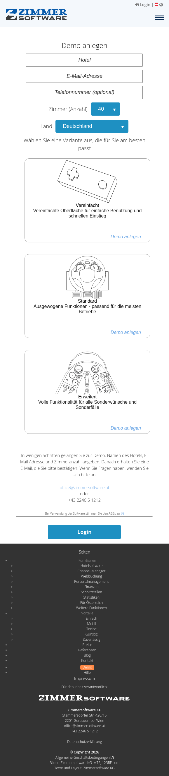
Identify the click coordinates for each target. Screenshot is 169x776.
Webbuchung (91, 576)
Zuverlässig (91, 639)
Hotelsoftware (92, 565)
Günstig (91, 634)
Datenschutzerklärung (84, 741)
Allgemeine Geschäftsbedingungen (84, 757)
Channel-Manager (92, 570)
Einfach (91, 618)
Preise (87, 644)
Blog (87, 655)
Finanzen (91, 586)
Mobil (91, 623)
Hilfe (87, 672)
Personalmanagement (91, 581)
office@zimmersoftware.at (84, 487)
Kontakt (87, 660)
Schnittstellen (91, 592)
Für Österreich (91, 602)
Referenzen (87, 649)
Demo (87, 667)
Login (142, 4)
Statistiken (91, 597)
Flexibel (91, 628)
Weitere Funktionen (91, 607)
